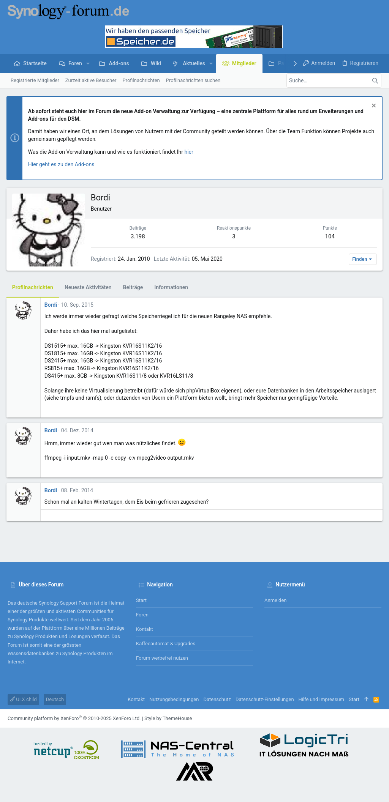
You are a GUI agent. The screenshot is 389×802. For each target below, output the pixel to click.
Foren (142, 615)
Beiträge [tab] (134, 287)
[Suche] (334, 80)
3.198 (138, 236)
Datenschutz (217, 699)
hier (190, 152)
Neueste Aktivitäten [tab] (89, 287)
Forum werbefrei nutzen (162, 658)
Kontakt (144, 629)
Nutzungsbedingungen (174, 699)
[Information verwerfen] (371, 106)
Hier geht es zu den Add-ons (62, 164)
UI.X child (23, 699)
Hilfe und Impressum (321, 699)
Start (141, 600)
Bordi (52, 305)
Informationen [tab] (172, 287)
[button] (88, 63)
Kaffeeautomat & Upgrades (165, 643)
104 (329, 236)
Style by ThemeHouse (168, 718)
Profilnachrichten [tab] (33, 287)
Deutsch (55, 699)
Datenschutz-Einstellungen (265, 699)
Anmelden (275, 600)
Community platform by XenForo (74, 718)
